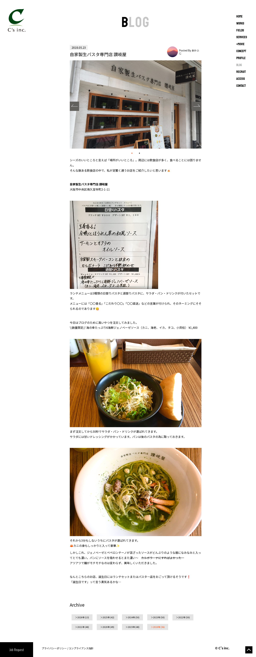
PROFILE (241, 58)
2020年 (106, 626)
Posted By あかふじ (189, 52)
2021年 (80, 626)
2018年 (156, 626)
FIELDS (240, 30)
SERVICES (241, 37)
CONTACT (241, 86)
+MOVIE (240, 44)
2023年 (156, 617)
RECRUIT (241, 72)
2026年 (80, 617)
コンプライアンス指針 (81, 648)
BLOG (239, 65)
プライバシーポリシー (54, 648)
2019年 (131, 626)
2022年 (181, 617)
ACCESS (240, 79)
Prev (74, 106)
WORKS (240, 23)
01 (132, 152)
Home (239, 16)
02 (139, 152)
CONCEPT (241, 51)
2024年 (131, 617)
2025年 (106, 617)
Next (196, 106)
